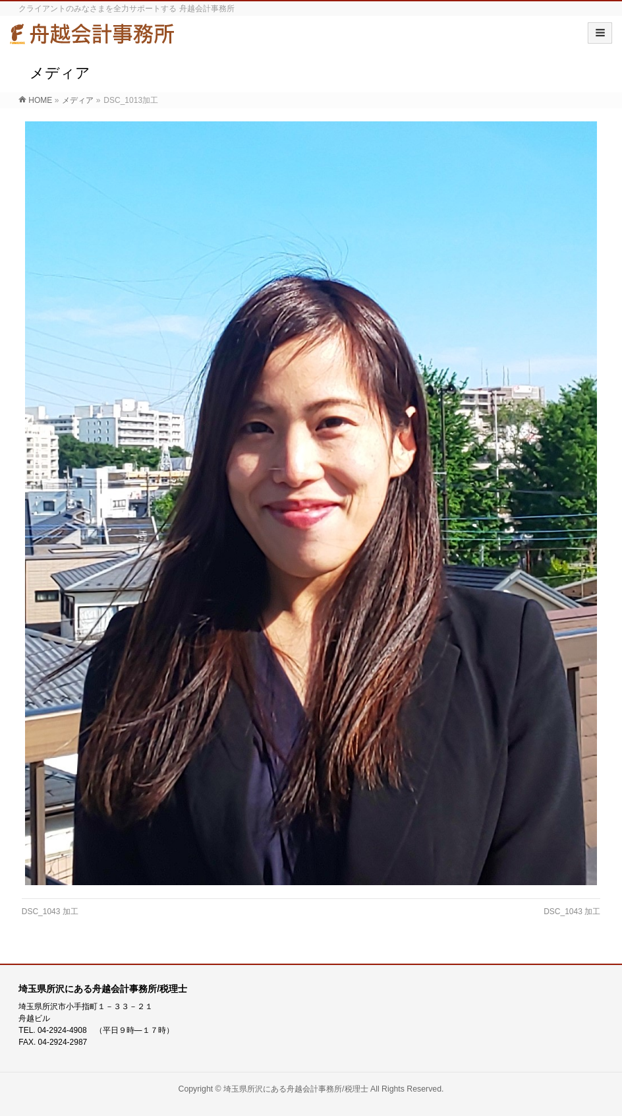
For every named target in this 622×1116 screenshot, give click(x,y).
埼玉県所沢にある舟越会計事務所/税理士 (295, 1089)
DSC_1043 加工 (50, 911)
